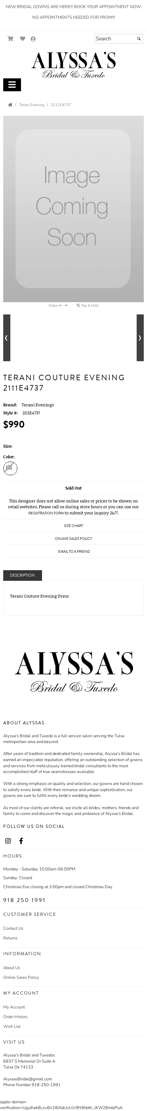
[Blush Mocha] (10, 469)
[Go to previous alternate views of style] (6, 337)
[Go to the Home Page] (10, 104)
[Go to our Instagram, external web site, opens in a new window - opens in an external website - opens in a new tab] (8, 841)
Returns (10, 938)
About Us (11, 968)
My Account (14, 1007)
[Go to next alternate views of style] (140, 337)
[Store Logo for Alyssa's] (73, 65)
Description (22, 575)
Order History (15, 1017)
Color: (9, 457)
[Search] (119, 39)
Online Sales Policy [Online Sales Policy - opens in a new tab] (73, 538)
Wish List (11, 1026)
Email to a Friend (74, 551)
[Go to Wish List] (22, 39)
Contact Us (13, 928)
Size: (8, 446)
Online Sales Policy (21, 977)
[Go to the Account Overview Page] (33, 39)
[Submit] (139, 39)
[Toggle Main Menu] (12, 85)
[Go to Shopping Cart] (10, 39)
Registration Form (46, 513)
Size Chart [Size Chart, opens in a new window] (73, 525)
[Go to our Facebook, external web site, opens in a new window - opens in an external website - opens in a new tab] (21, 841)
